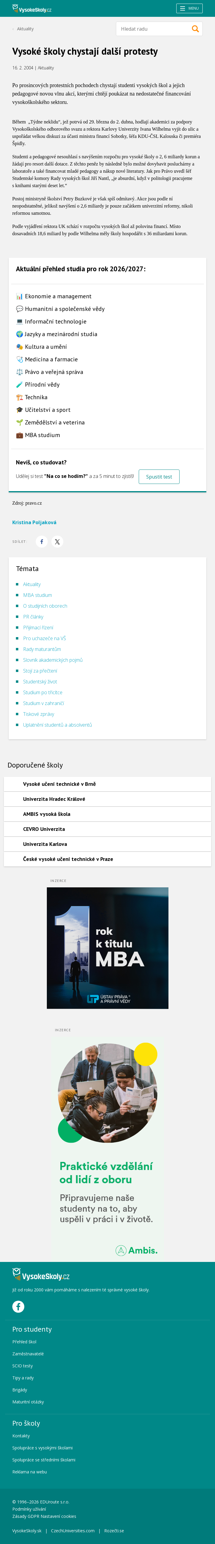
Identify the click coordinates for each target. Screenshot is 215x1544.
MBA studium (37, 595)
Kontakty (21, 1436)
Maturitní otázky (28, 1402)
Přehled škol (24, 1342)
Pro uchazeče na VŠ (44, 638)
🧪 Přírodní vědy (37, 384)
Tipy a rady (23, 1378)
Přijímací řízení (38, 627)
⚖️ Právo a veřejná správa (49, 372)
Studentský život (40, 681)
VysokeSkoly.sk (26, 1530)
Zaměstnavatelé (28, 1354)
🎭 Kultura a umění (41, 347)
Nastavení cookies (58, 1516)
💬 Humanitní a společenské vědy (60, 309)
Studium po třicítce (42, 692)
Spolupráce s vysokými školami (42, 1448)
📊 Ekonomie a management (54, 296)
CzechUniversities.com (73, 1530)
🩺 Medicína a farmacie (47, 359)
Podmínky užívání (29, 1509)
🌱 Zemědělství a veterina (50, 422)
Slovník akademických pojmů (53, 660)
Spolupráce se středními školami (43, 1460)
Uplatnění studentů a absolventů (57, 725)
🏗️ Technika (31, 397)
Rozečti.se (114, 1530)
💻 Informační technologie (51, 321)
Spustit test (159, 476)
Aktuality (25, 29)
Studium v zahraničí (43, 703)
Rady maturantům (42, 649)
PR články (33, 616)
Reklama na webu (29, 1472)
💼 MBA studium (38, 435)
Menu (189, 8)
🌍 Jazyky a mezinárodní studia (56, 334)
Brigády (19, 1390)
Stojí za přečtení (40, 670)
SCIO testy (22, 1366)
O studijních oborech (45, 606)
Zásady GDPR (25, 1516)
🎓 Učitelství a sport (43, 410)
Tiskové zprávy (38, 714)
